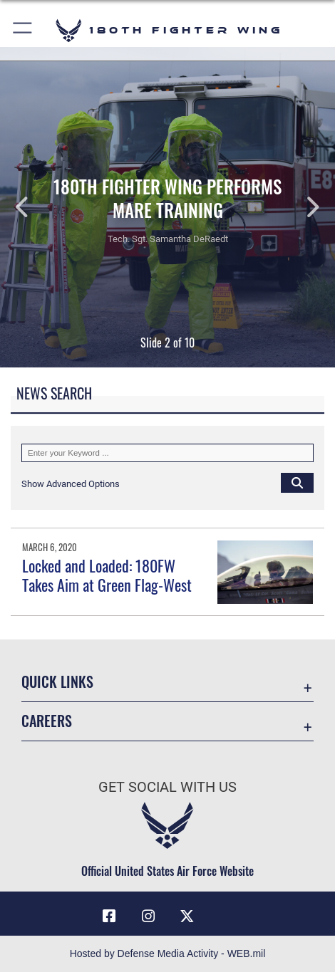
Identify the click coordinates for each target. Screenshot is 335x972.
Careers (46, 720)
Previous (33, 207)
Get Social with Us (167, 787)
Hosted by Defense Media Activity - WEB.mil (168, 953)
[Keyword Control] (167, 453)
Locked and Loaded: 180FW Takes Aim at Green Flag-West (107, 574)
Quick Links (57, 681)
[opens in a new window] (226, 910)
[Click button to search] (297, 482)
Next (301, 207)
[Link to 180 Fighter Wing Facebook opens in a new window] (109, 916)
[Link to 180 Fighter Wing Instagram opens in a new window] (148, 916)
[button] (23, 30)
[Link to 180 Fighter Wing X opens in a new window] (186, 916)
